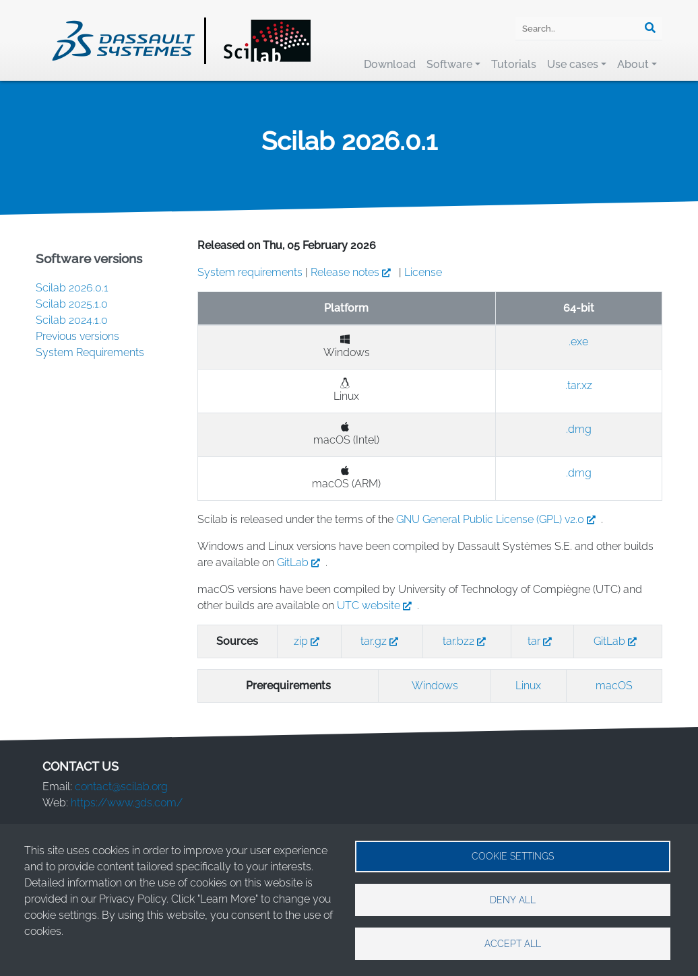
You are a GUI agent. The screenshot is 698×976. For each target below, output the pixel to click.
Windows (435, 685)
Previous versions (77, 336)
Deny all (513, 899)
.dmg (579, 429)
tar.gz (382, 641)
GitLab (301, 562)
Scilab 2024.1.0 (72, 320)
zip (309, 641)
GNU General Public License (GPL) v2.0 (498, 519)
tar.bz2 (467, 641)
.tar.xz (578, 385)
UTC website (377, 605)
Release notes (353, 272)
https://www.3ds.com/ (127, 802)
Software (449, 64)
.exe (578, 341)
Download (390, 64)
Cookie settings (513, 855)
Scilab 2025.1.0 (72, 304)
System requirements (250, 272)
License (423, 272)
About (633, 64)
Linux (528, 685)
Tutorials (513, 64)
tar (542, 641)
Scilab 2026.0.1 (72, 287)
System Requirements (90, 352)
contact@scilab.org (121, 786)
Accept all (512, 943)
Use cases (572, 64)
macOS (614, 685)
